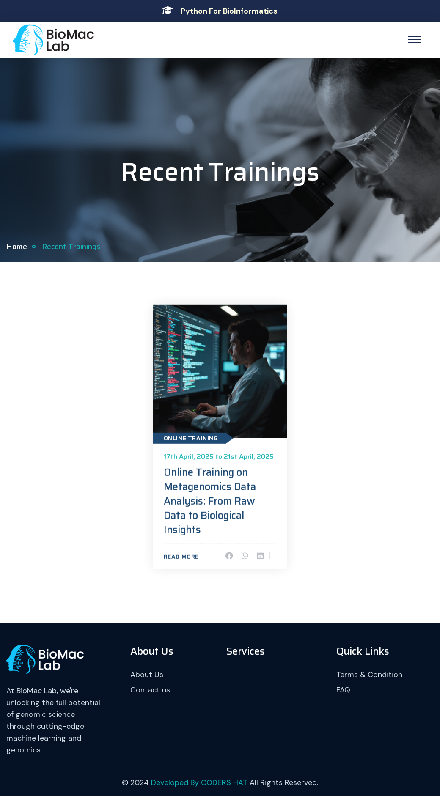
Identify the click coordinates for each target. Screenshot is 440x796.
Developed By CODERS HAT (199, 782)
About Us (146, 675)
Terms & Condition (369, 675)
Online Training (191, 439)
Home (16, 247)
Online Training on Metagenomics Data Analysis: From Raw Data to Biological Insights (210, 502)
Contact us (150, 690)
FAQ (343, 690)
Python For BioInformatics (229, 11)
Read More (181, 557)
